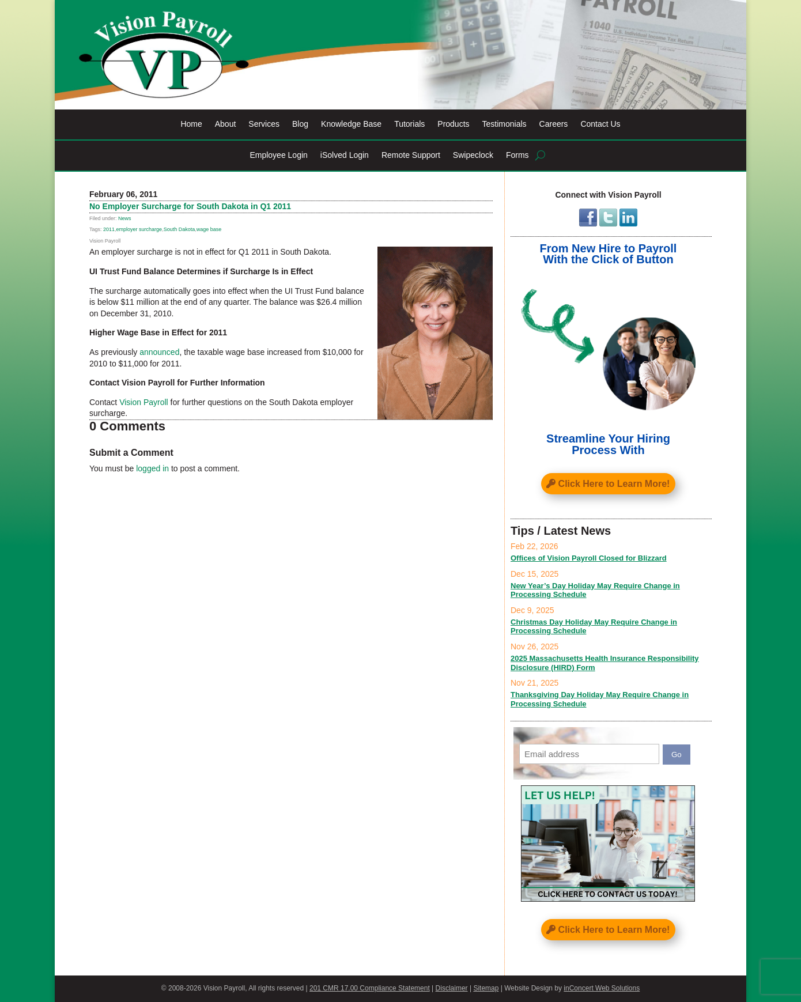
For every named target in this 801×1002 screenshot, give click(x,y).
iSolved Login (344, 155)
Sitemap (485, 988)
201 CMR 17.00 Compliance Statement (369, 988)
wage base (209, 229)
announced (159, 352)
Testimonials (504, 124)
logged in (152, 468)
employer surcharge (139, 229)
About (225, 124)
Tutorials (409, 124)
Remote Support (410, 155)
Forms (517, 155)
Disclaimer (452, 988)
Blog (300, 124)
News (124, 218)
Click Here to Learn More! (614, 484)
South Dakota (179, 229)
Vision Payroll (143, 402)
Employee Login (278, 155)
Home (191, 124)
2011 (109, 229)
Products (453, 124)
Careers (553, 124)
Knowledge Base (351, 124)
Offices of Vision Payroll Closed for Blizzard (589, 558)
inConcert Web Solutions (602, 988)
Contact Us (600, 124)
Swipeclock (473, 155)
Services (263, 124)
